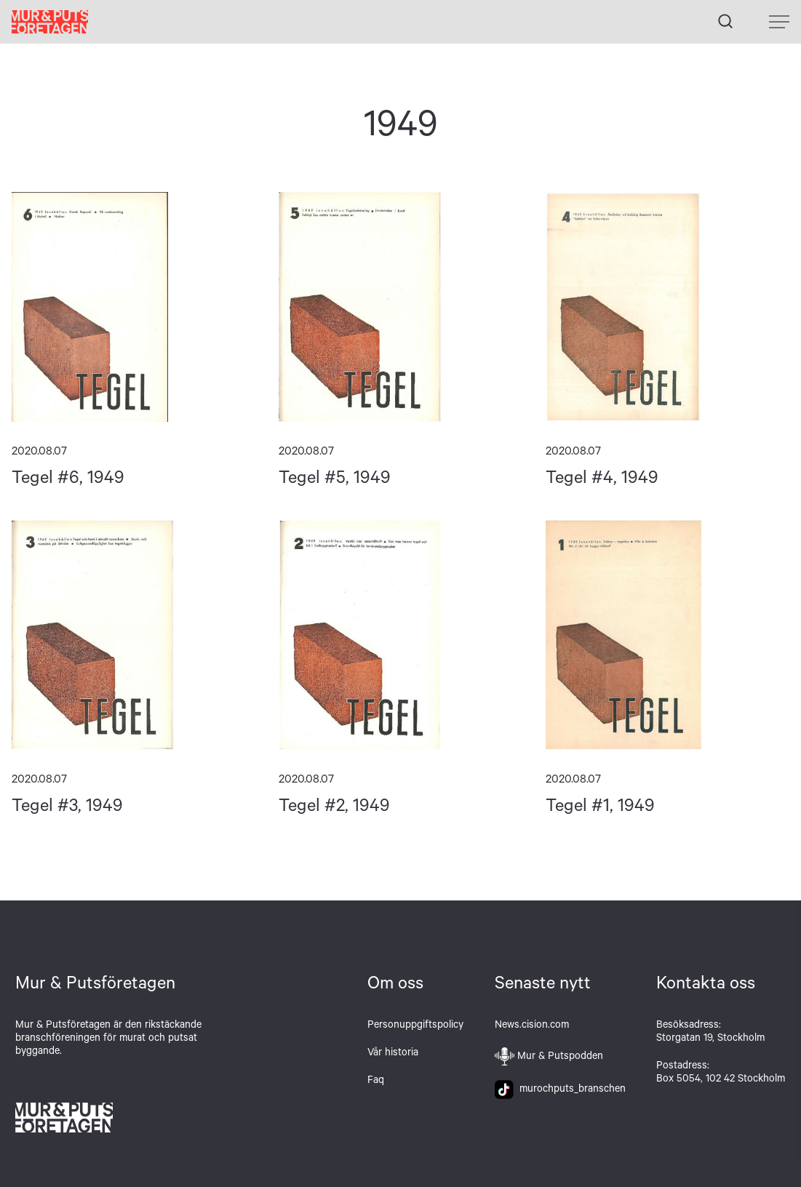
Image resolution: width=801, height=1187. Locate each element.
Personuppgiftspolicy (415, 1026)
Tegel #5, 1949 (400, 307)
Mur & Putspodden (560, 1057)
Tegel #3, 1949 (133, 635)
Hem (50, 21)
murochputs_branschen (560, 1090)
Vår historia (392, 1054)
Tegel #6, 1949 (133, 307)
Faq (375, 1081)
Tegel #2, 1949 (400, 635)
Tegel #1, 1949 (667, 635)
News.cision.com (532, 1026)
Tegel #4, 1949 (667, 307)
